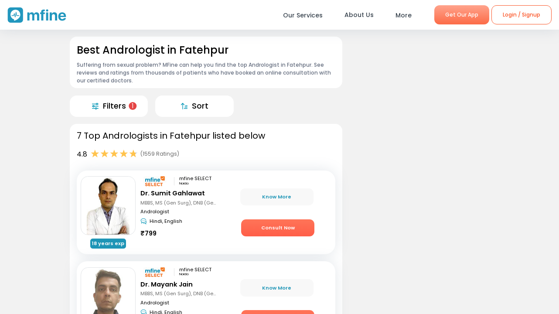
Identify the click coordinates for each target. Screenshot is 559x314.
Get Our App (461, 14)
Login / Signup (521, 14)
